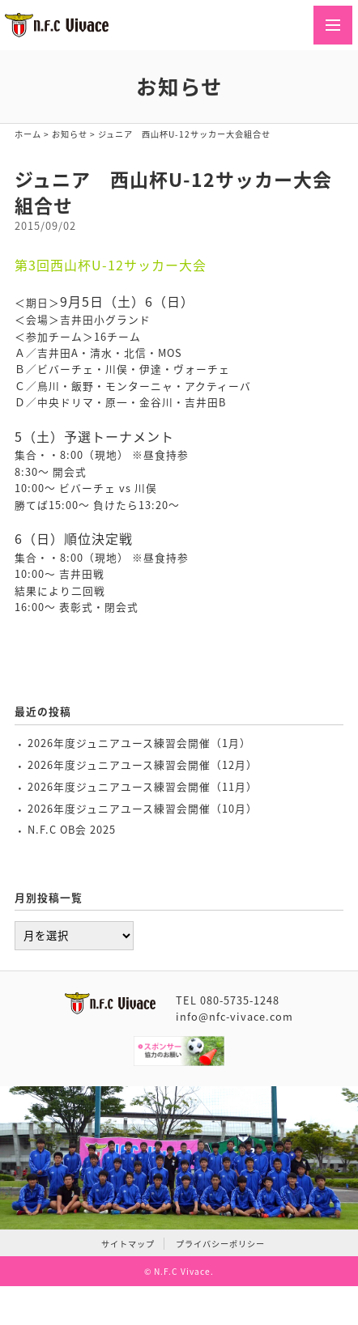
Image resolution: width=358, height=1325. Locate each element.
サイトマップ (128, 1244)
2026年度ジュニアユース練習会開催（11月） (143, 786)
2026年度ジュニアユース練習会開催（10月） (143, 808)
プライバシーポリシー (220, 1244)
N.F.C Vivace (182, 1271)
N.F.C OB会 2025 (72, 829)
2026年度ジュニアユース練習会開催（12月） (143, 764)
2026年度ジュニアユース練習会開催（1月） (139, 742)
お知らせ (69, 134)
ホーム (28, 134)
